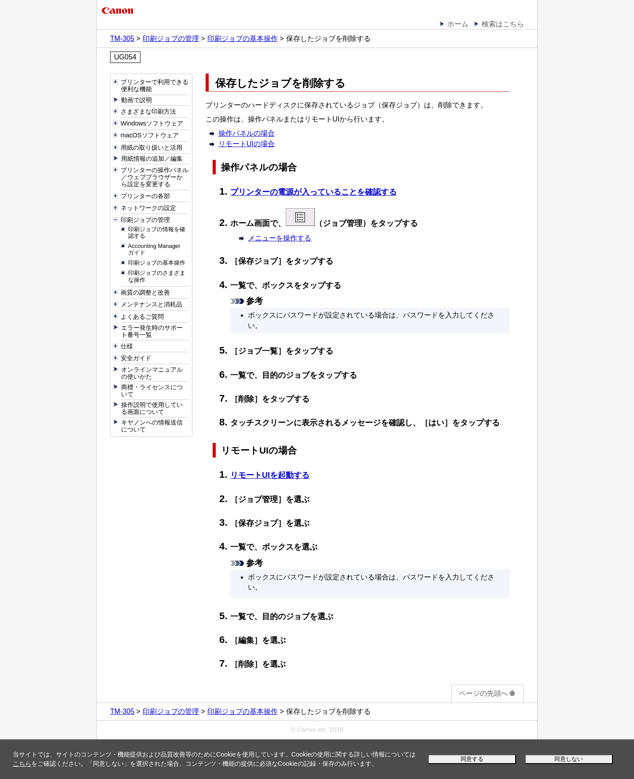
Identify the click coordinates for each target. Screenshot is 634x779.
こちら (22, 763)
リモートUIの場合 (246, 144)
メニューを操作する (279, 238)
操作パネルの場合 (246, 133)
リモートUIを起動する (270, 475)
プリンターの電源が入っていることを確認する (313, 192)
